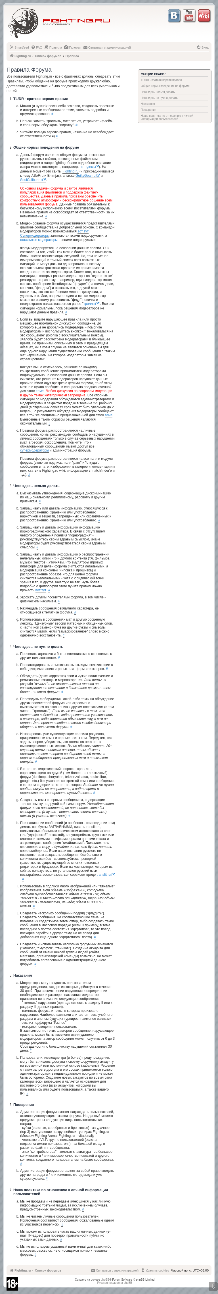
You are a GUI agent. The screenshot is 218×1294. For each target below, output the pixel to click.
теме (40, 391)
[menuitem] (19, 47)
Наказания (148, 103)
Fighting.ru (70, 171)
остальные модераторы (39, 240)
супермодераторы (34, 450)
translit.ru (104, 875)
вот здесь (87, 167)
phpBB (105, 1279)
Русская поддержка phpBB (114, 1282)
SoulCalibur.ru (30, 180)
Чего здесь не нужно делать (159, 97)
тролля (89, 304)
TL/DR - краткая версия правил (161, 80)
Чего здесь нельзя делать (158, 91)
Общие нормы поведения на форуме (165, 86)
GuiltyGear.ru (86, 176)
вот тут (83, 231)
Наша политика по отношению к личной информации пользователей (167, 117)
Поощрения (148, 109)
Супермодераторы (34, 236)
